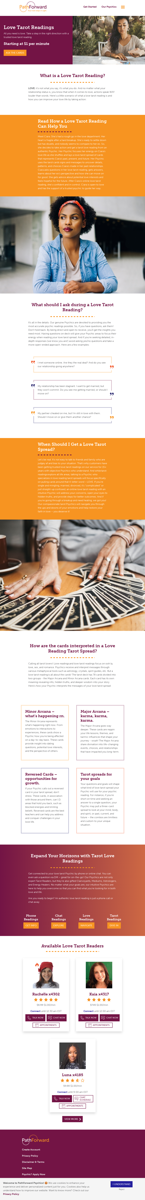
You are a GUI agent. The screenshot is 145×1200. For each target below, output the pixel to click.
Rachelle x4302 (46, 994)
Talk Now (35, 1018)
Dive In (114, 925)
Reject (121, 1189)
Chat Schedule (83, 1098)
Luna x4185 (72, 1075)
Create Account (31, 1149)
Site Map (27, 1168)
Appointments (46, 1025)
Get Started (90, 6)
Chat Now (56, 1018)
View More (72, 1119)
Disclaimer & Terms (33, 1161)
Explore (58, 925)
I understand (121, 1184)
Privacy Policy (11, 1194)
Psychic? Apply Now (33, 1174)
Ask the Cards (15, 52)
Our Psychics (108, 6)
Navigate (86, 925)
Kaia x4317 (99, 994)
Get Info (31, 925)
